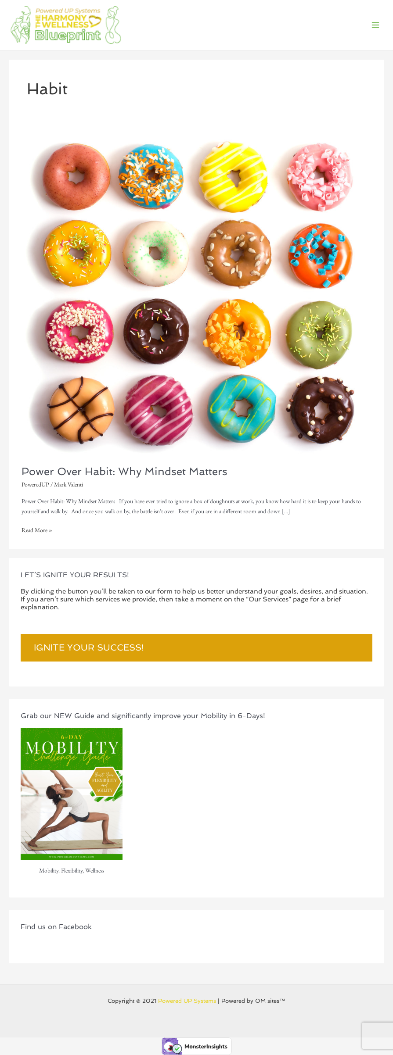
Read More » (37, 529)
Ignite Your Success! (89, 647)
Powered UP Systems (187, 1001)
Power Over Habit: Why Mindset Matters (124, 471)
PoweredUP (35, 484)
